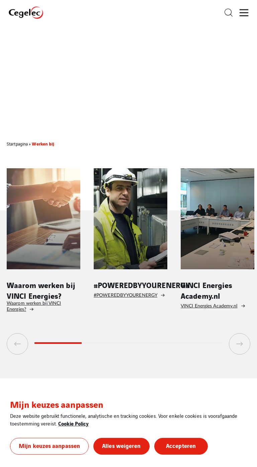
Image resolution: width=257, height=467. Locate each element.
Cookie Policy (73, 423)
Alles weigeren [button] (121, 445)
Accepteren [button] (181, 445)
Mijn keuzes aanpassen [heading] (56, 404)
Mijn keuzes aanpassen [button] (49, 445)
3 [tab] (152, 343)
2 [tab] (105, 343)
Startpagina (17, 144)
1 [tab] (58, 343)
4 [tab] (199, 343)
